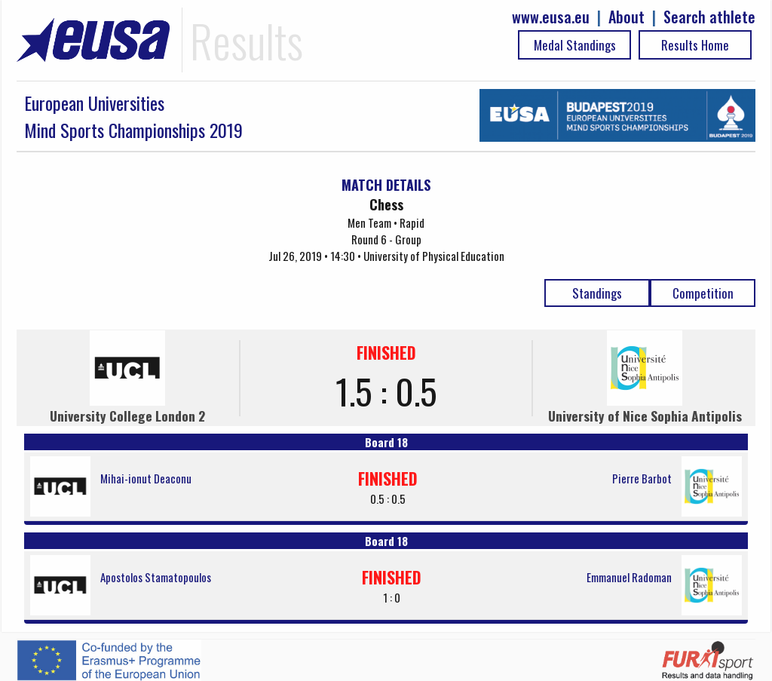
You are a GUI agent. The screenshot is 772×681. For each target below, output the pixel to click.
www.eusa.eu (551, 17)
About (626, 17)
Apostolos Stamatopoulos (155, 577)
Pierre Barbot (642, 478)
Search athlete (709, 17)
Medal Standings (575, 44)
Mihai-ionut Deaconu (145, 478)
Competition (703, 293)
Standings (597, 293)
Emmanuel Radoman (629, 577)
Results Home (695, 44)
